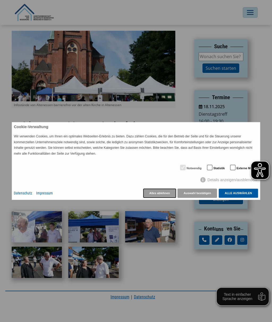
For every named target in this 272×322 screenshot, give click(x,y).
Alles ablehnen (159, 193)
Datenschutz (23, 193)
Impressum (44, 193)
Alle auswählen (238, 193)
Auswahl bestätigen (197, 193)
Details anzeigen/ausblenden (232, 180)
